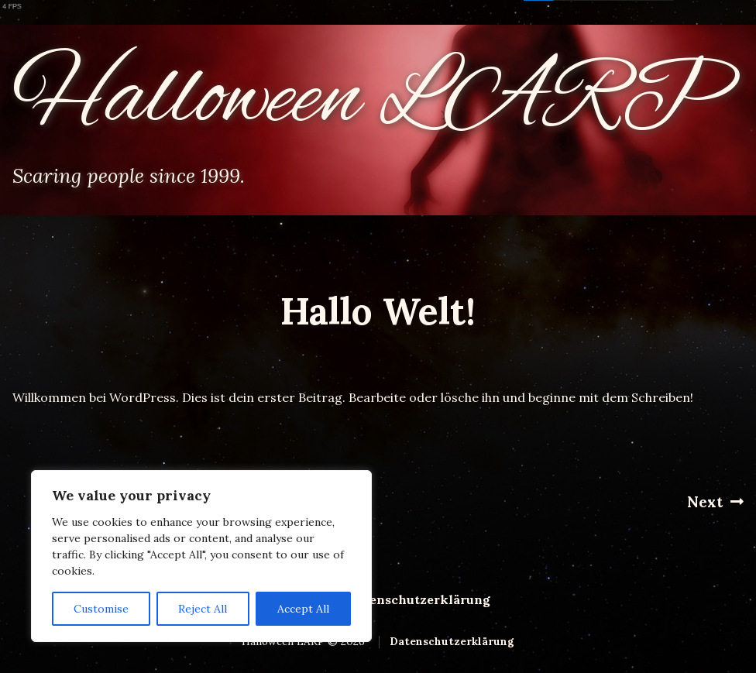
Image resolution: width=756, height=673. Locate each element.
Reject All (202, 609)
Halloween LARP (369, 99)
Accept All (303, 609)
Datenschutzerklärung (419, 599)
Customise (101, 609)
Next (715, 501)
